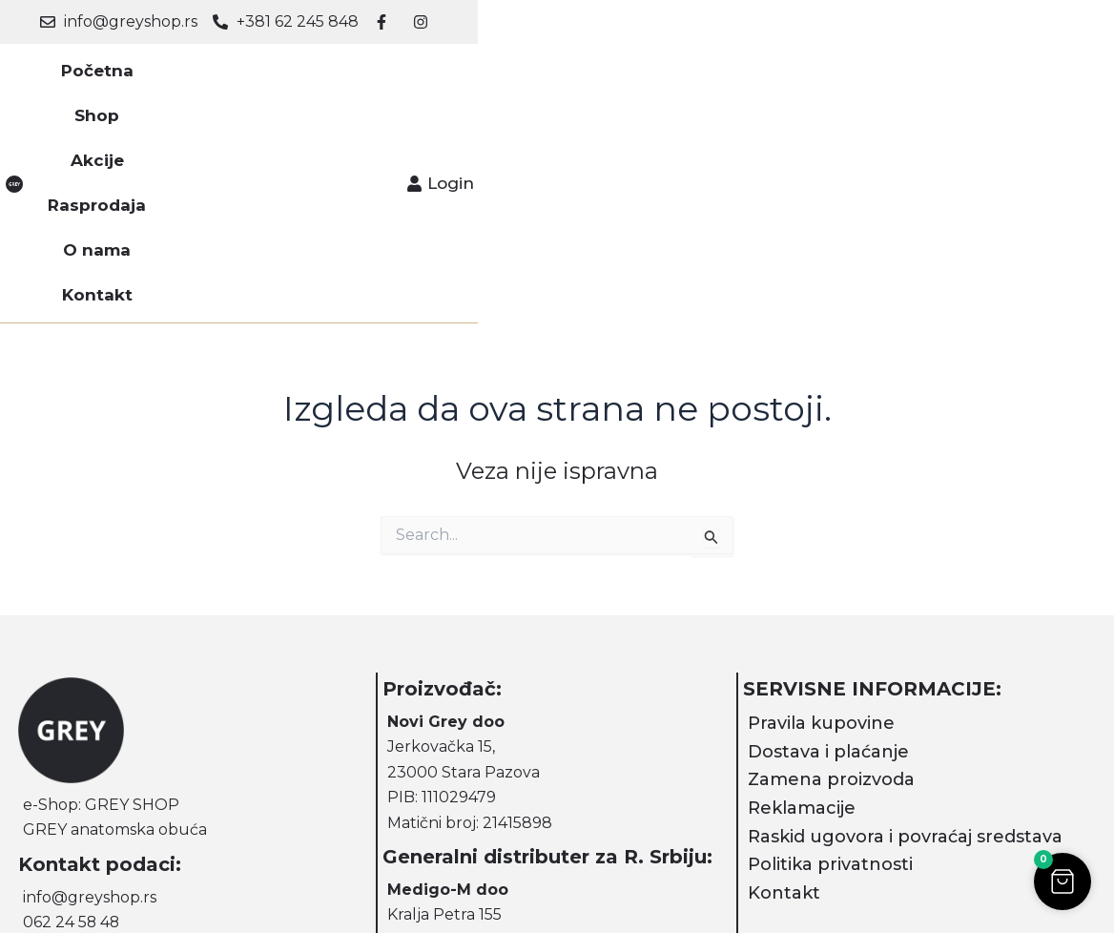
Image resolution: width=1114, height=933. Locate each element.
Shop (325, 76)
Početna (238, 76)
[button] (1061, 880)
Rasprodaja (508, 76)
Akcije (403, 76)
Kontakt (717, 76)
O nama (619, 76)
